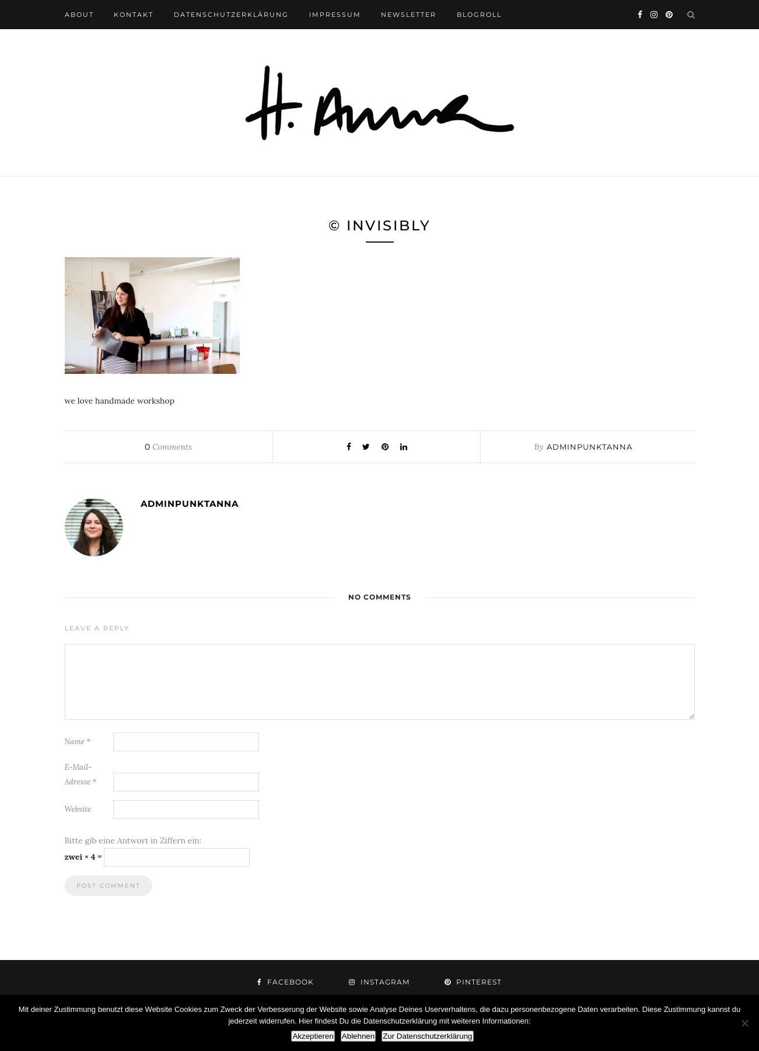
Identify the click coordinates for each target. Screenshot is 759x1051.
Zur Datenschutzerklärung (427, 1036)
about (79, 14)
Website (78, 809)
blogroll (479, 14)
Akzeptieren (312, 1036)
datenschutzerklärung (231, 14)
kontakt (133, 14)
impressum (335, 14)
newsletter (408, 14)
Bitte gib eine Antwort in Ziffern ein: (133, 840)
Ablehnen (358, 1036)
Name (78, 742)
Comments (168, 447)
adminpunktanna (589, 446)
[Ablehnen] (744, 1023)
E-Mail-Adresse (81, 774)
